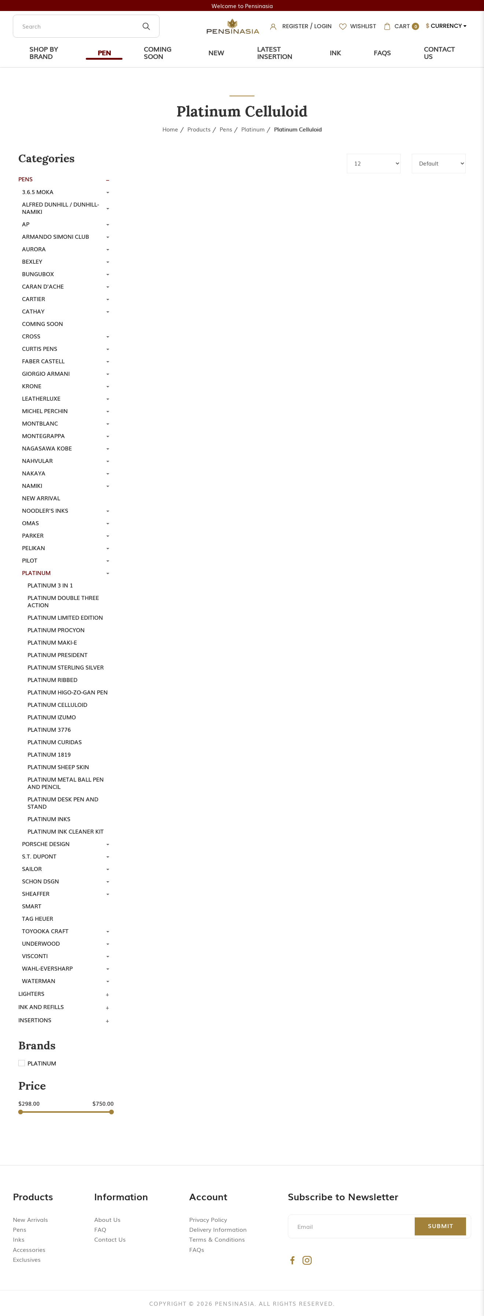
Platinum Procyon (56, 630)
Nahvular (37, 460)
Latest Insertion (274, 52)
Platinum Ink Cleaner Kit (65, 831)
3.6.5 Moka (38, 192)
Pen (104, 52)
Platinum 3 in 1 (50, 585)
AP (25, 224)
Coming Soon (157, 52)
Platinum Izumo (51, 717)
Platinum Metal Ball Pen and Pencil (65, 782)
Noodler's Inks (45, 510)
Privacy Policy (208, 1219)
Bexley (32, 261)
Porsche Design (46, 843)
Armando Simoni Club (55, 236)
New (216, 52)
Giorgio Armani (46, 373)
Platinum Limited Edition (65, 617)
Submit (440, 1225)
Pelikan (33, 548)
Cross (31, 336)
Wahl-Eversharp (47, 968)
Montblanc (40, 423)
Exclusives (27, 1259)
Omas (30, 523)
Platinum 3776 (49, 729)
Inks (19, 1239)
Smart (31, 906)
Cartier (33, 298)
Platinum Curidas (54, 742)
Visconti (35, 956)
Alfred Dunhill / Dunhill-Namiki (60, 207)
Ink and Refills (41, 1006)
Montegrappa (43, 435)
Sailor (32, 868)
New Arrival (41, 498)
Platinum (253, 129)
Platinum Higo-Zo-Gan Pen (67, 692)
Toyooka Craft (45, 931)
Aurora (34, 249)
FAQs (196, 1249)
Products (198, 129)
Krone (31, 386)
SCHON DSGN (40, 881)
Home (170, 129)
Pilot (29, 560)
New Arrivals (30, 1219)
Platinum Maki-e (52, 642)
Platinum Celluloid (298, 129)
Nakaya (33, 473)
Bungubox (38, 274)
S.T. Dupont (39, 856)
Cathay (33, 311)
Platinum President (57, 654)
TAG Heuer (37, 918)
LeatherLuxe (41, 398)
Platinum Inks (48, 819)
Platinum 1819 (49, 754)
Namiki (32, 485)
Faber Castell (43, 361)
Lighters (31, 993)
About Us (107, 1219)
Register (295, 26)
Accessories (29, 1249)
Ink (335, 52)
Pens (226, 129)
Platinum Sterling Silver (65, 667)
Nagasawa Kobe (47, 448)
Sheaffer (36, 893)
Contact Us (439, 52)
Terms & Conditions (217, 1239)
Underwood (41, 943)
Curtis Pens (39, 348)
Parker (33, 535)
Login (323, 26)
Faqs (382, 52)
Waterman (38, 980)
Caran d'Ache (43, 286)
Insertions (34, 1020)
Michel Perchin (45, 411)
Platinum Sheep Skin (58, 767)
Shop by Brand (43, 52)
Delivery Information (218, 1229)
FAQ (100, 1229)
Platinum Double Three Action (63, 601)
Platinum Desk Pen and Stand (62, 802)
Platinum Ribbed (52, 679)
